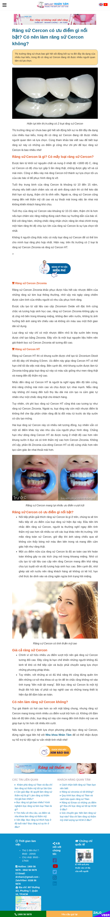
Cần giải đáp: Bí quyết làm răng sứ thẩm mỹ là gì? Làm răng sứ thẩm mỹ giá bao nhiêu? (33, 795)
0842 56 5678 (30, 870)
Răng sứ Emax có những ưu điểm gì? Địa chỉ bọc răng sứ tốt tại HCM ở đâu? (78, 806)
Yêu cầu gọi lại (69, 914)
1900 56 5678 (23, 914)
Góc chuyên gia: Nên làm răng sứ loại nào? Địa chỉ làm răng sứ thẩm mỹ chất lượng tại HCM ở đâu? (78, 816)
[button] (4, 5)
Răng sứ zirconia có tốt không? (78, 792)
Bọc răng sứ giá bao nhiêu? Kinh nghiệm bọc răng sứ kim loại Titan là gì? (33, 806)
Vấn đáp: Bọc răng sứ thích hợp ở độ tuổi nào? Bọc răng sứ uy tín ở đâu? (33, 823)
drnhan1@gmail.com (26, 877)
